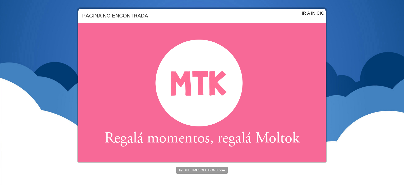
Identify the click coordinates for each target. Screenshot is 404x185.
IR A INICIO (313, 13)
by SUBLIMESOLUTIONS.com (202, 170)
